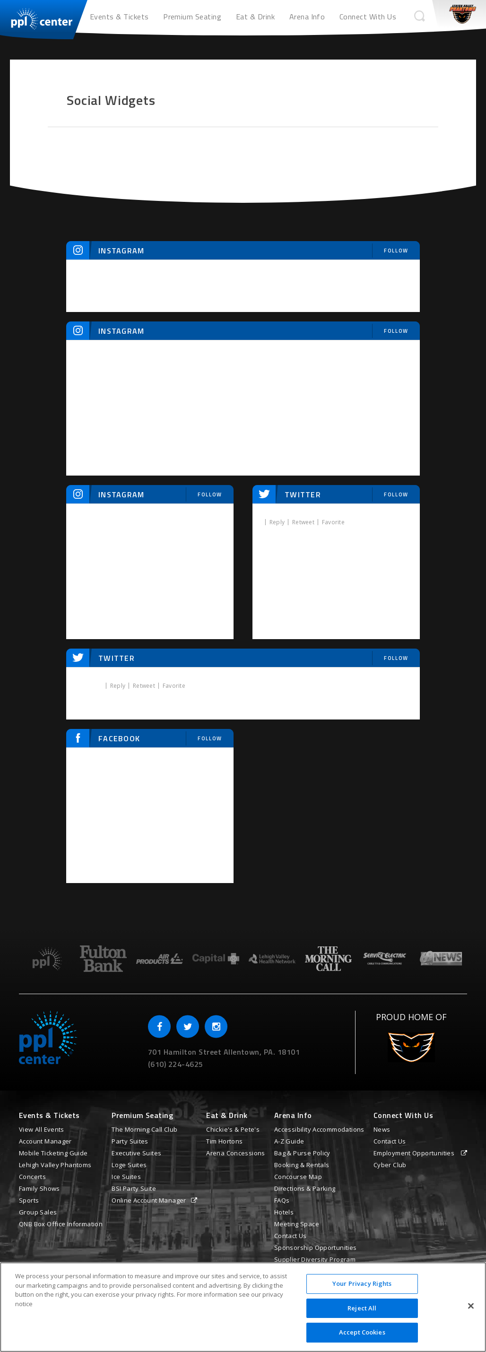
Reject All (361, 1308)
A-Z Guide (289, 1141)
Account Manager (45, 1141)
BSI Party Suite (134, 1188)
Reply (277, 522)
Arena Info (307, 16)
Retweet (303, 522)
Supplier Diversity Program (315, 1259)
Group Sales (38, 1212)
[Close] (470, 1306)
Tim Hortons (224, 1141)
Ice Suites (126, 1176)
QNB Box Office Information (61, 1224)
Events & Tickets (119, 16)
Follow (396, 250)
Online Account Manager (149, 1200)
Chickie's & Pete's (233, 1129)
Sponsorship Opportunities (315, 1247)
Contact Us (290, 1235)
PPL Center (36, 16)
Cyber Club (390, 1165)
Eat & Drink (255, 16)
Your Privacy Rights (361, 1283)
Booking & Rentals (302, 1165)
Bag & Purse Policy (302, 1153)
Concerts (32, 1176)
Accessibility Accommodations (319, 1129)
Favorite (333, 522)
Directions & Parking (305, 1188)
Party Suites (130, 1141)
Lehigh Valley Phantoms (55, 1165)
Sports (29, 1200)
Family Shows (39, 1188)
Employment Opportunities (414, 1153)
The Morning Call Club (144, 1129)
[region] (243, 1307)
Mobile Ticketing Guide (53, 1153)
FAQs (282, 1200)
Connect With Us (367, 16)
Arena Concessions (235, 1153)
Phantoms (462, 14)
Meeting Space (296, 1224)
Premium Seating (192, 16)
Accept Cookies (362, 1332)
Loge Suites (129, 1165)
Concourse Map (298, 1176)
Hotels (284, 1212)
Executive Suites (136, 1153)
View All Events (41, 1129)
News (382, 1129)
